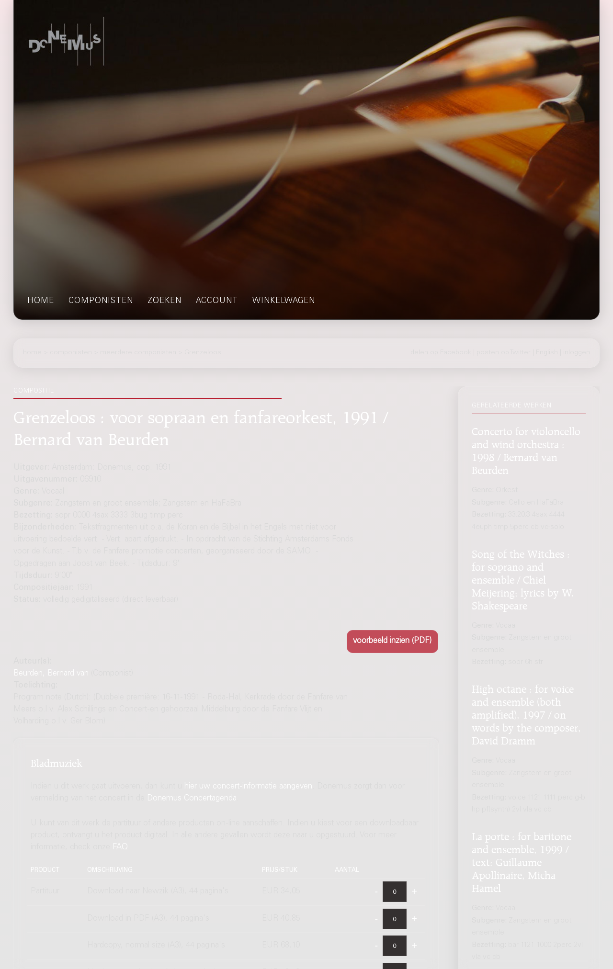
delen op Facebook (440, 352)
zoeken (165, 301)
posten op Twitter (504, 352)
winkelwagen (283, 301)
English (547, 352)
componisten (100, 301)
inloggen (576, 352)
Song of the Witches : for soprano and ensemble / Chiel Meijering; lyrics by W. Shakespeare (523, 578)
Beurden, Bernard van (51, 674)
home (40, 301)
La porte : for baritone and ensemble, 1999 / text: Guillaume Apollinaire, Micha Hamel (521, 861)
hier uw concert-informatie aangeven (248, 787)
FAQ (120, 848)
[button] (392, 641)
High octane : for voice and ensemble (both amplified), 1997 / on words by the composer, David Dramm (526, 713)
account (217, 301)
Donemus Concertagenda (192, 799)
